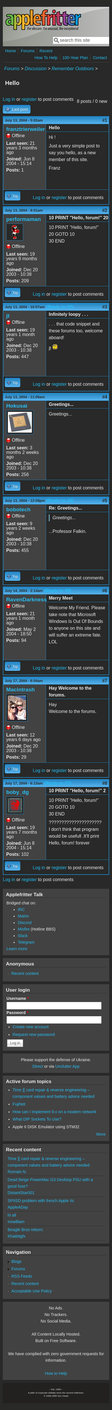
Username (17, 998)
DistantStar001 (21, 1192)
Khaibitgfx (16, 1236)
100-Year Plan (75, 57)
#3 (104, 306)
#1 (104, 120)
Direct (37, 1066)
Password (17, 1012)
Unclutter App (67, 1066)
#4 (104, 397)
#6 (104, 590)
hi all (12, 1215)
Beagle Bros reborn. (26, 1229)
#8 (104, 783)
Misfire (24, 929)
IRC (21, 909)
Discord (25, 922)
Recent (45, 51)
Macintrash (20, 690)
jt (8, 316)
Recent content (25, 973)
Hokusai (16, 406)
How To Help (45, 57)
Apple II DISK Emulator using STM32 (46, 1127)
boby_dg (17, 792)
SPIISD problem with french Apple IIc (41, 1200)
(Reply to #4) (59, 500)
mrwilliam (16, 1221)
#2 (104, 210)
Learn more (16, 948)
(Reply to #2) (59, 306)
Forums (28, 51)
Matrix (23, 916)
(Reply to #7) (57, 783)
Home (10, 51)
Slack (23, 935)
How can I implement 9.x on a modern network (54, 1111)
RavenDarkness (26, 599)
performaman (23, 219)
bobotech (18, 509)
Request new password (34, 1034)
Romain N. (17, 1171)
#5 (104, 500)
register (29, 99)
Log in (9, 99)
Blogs (16, 1261)
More (101, 1134)
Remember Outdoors (73, 68)
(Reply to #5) (57, 590)
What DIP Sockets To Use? (37, 1119)
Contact (100, 57)
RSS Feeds (21, 1276)
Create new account (31, 1027)
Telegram (26, 942)
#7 (104, 680)
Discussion (35, 68)
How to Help (56, 1373)
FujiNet (19, 1104)
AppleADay (18, 1207)
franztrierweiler (25, 129)
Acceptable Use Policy (31, 1291)
